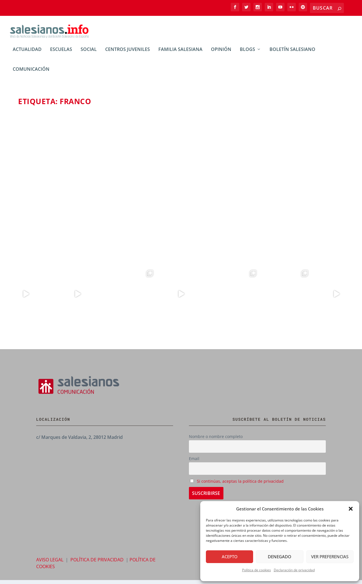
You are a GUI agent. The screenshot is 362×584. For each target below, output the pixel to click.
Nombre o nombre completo (216, 440)
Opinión (221, 53)
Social (89, 53)
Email (194, 462)
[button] (351, 509)
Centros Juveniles (127, 53)
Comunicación (31, 73)
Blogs (91, 198)
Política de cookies (256, 570)
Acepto (230, 556)
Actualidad (27, 53)
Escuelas (61, 53)
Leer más (38, 240)
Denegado (279, 556)
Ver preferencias (329, 556)
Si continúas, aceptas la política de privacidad (240, 485)
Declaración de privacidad (294, 570)
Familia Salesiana (180, 53)
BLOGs (247, 53)
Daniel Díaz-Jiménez (46, 198)
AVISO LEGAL (49, 564)
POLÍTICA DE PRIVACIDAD (97, 564)
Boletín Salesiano (292, 53)
